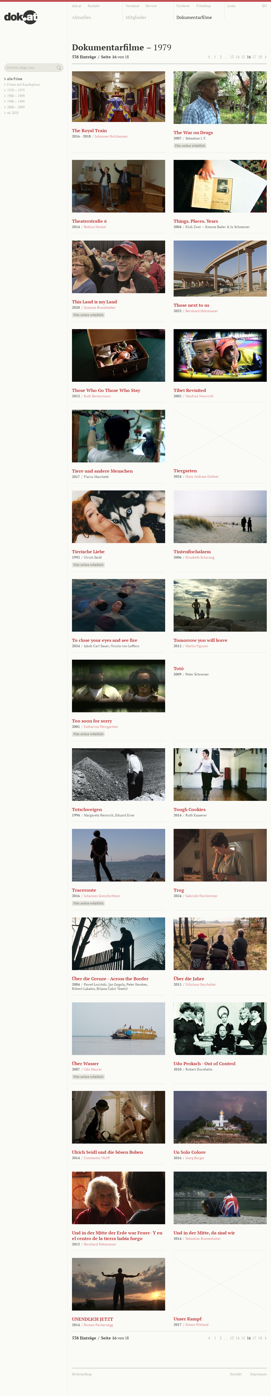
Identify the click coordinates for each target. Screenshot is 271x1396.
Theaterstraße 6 (89, 221)
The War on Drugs (193, 132)
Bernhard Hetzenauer (201, 311)
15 (243, 56)
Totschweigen (87, 809)
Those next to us (191, 305)
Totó (179, 668)
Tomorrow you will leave (201, 640)
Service (151, 6)
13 (232, 56)
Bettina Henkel (95, 227)
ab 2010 (12, 113)
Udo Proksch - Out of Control (204, 1063)
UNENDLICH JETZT (92, 1319)
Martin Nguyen (196, 646)
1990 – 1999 (16, 101)
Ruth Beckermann (97, 396)
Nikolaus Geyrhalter (200, 984)
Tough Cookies (190, 809)
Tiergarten (185, 471)
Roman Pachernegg (98, 1325)
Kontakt (93, 6)
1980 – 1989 (16, 96)
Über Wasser (85, 1063)
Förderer (183, 6)
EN (264, 6)
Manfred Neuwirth (199, 396)
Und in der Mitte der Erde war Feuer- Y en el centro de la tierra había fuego (117, 1235)
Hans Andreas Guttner (202, 476)
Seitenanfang (81, 1374)
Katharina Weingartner (101, 726)
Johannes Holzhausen (111, 136)
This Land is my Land (94, 302)
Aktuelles (81, 17)
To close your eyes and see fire (104, 640)
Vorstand (132, 6)
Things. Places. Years (196, 221)
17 (254, 56)
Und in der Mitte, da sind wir (204, 1233)
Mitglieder (136, 17)
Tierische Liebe (88, 551)
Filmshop (203, 6)
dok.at (76, 6)
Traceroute (84, 890)
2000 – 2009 (16, 107)
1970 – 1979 (16, 90)
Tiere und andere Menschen (102, 471)
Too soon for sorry (92, 721)
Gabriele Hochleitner (201, 896)
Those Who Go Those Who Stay (106, 390)
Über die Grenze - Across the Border (110, 978)
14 (237, 56)
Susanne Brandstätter (100, 307)
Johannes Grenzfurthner (102, 896)
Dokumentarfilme (194, 17)
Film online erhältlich (190, 146)
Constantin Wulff (97, 1158)
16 (249, 56)
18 (260, 56)
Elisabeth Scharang (199, 557)
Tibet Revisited (190, 390)
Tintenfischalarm (192, 551)
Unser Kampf (188, 1319)
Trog (179, 890)
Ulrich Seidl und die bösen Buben (107, 1152)
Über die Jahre (189, 978)
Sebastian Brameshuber (203, 1238)
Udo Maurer (93, 1069)
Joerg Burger (194, 1158)
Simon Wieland (197, 1324)
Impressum (258, 1374)
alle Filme (14, 79)
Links (231, 6)
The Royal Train (89, 130)
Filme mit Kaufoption (23, 84)
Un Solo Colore (190, 1152)
